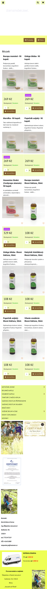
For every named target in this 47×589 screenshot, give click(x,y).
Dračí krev (6, 408)
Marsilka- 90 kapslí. (12, 118)
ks (6, 108)
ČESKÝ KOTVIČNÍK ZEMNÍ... (17, 10)
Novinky (5, 418)
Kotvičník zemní (24, 387)
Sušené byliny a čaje (24, 411)
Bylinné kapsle (8, 390)
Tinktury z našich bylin (11, 397)
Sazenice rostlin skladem (12, 404)
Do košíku (10, 111)
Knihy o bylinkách (9, 415)
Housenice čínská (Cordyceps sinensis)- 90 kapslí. (12, 183)
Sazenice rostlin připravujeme (14, 401)
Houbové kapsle (24, 394)
